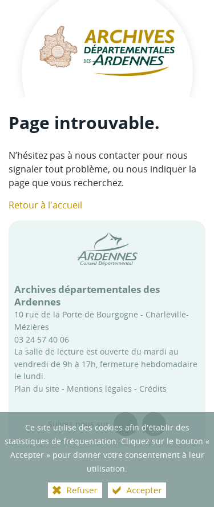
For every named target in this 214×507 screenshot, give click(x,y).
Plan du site (36, 388)
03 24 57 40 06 (41, 339)
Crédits (153, 388)
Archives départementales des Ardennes (87, 295)
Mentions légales (99, 388)
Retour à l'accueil (45, 205)
